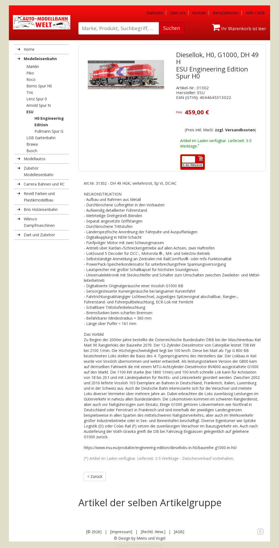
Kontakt (199, 12)
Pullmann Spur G (48, 131)
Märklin (32, 66)
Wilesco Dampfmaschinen (39, 222)
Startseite (155, 12)
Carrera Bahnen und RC (44, 184)
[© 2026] (94, 531)
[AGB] (179, 531)
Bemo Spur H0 (39, 85)
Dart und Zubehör (39, 234)
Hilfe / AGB (255, 12)
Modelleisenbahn (40, 58)
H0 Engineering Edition (49, 121)
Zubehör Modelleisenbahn (38, 171)
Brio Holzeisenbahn (41, 209)
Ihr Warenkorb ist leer (239, 29)
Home (29, 49)
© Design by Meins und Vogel (139, 538)
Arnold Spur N (38, 105)
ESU (29, 111)
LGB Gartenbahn (40, 137)
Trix (29, 92)
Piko (30, 73)
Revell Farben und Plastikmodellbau (39, 197)
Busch (31, 150)
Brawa (32, 144)
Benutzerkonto (226, 12)
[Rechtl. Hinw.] (153, 531)
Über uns (178, 12)
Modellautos (35, 158)
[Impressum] (121, 531)
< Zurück (94, 476)
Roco (31, 79)
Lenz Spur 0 (36, 98)
